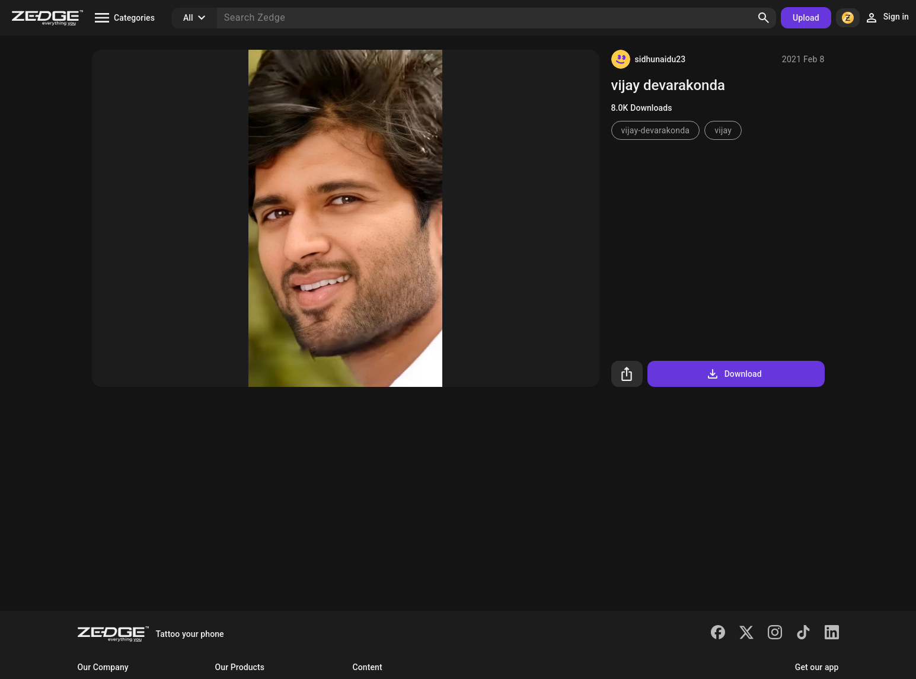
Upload (806, 18)
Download (734, 374)
